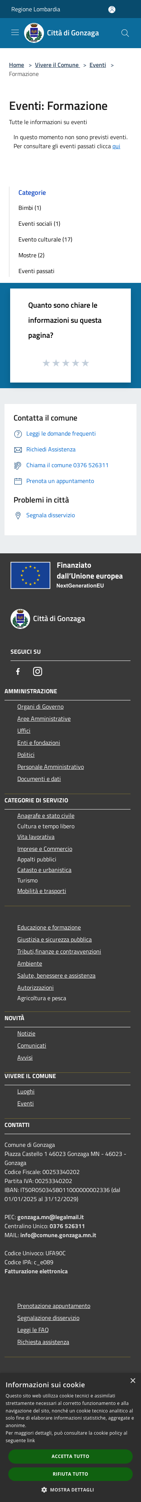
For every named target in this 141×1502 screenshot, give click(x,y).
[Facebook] (18, 671)
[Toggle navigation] (15, 32)
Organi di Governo (40, 706)
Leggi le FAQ (33, 1329)
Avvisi (25, 1057)
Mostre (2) (31, 255)
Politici (26, 754)
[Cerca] (125, 33)
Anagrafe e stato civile (45, 815)
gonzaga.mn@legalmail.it (50, 1216)
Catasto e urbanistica (44, 869)
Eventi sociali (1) (39, 223)
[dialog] (70, 1437)
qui (116, 145)
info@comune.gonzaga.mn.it (58, 1234)
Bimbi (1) (29, 207)
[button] (70, 1489)
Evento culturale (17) (45, 239)
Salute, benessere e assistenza (56, 975)
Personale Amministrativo (50, 766)
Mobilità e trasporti (41, 890)
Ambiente (29, 963)
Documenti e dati (39, 778)
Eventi (97, 64)
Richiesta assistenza (43, 1341)
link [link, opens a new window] (31, 1440)
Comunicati (31, 1045)
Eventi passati (36, 270)
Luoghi (26, 1091)
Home (16, 64)
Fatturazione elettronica (36, 1271)
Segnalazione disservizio (48, 1317)
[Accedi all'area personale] (112, 9)
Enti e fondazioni (38, 742)
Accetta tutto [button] (70, 1456)
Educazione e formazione (49, 927)
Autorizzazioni (35, 987)
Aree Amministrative (44, 718)
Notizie (26, 1033)
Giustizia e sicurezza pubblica (54, 939)
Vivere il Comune (57, 64)
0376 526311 (67, 1225)
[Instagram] (37, 671)
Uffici (23, 730)
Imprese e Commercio (44, 848)
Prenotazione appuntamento (53, 1305)
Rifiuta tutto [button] (70, 1474)
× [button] (132, 1381)
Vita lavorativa (36, 836)
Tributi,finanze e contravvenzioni (59, 951)
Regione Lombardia (35, 9)
